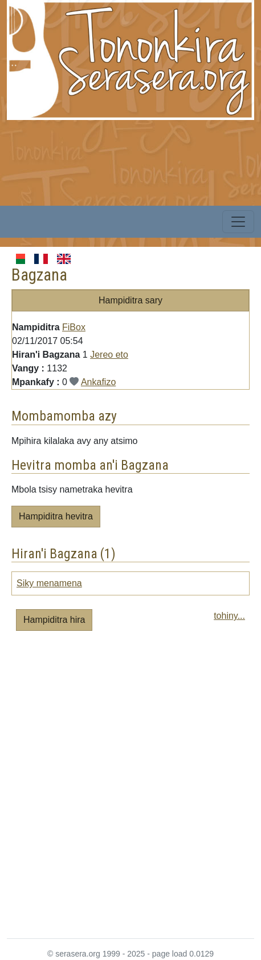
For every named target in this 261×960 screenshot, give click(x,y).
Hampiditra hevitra (56, 516)
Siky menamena (49, 583)
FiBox (73, 327)
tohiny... (229, 616)
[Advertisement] (130, 789)
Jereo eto (109, 354)
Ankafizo (98, 382)
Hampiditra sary (130, 300)
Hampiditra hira (54, 620)
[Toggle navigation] (238, 221)
